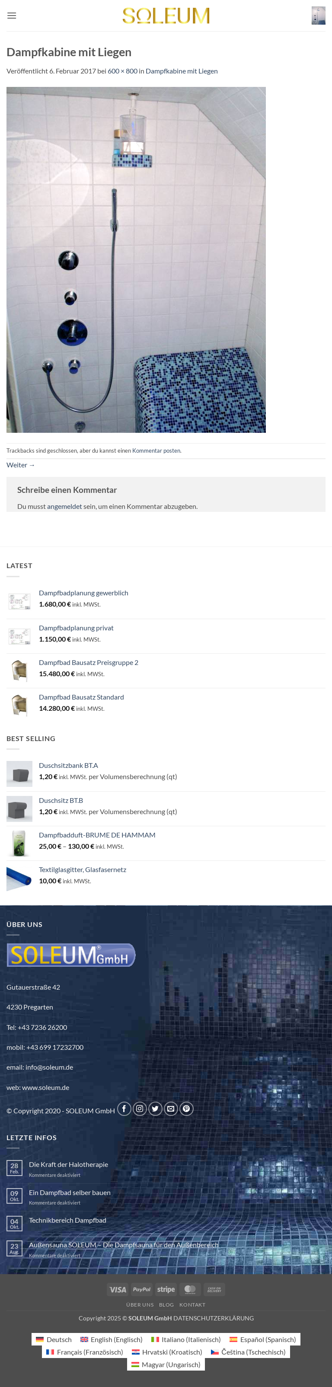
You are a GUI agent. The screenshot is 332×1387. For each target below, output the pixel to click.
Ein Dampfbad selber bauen (70, 1192)
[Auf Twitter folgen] (155, 1109)
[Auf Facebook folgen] (124, 1109)
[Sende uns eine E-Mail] (171, 1109)
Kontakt (192, 1304)
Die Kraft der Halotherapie (68, 1164)
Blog (166, 1304)
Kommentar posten (156, 450)
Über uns (139, 1304)
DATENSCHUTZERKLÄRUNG (213, 1318)
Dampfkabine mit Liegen (182, 71)
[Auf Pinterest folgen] (186, 1109)
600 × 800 (122, 71)
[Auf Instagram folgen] (140, 1109)
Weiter (20, 464)
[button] (11, 15)
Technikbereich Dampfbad (67, 1220)
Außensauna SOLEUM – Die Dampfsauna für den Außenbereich (124, 1244)
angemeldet (64, 506)
